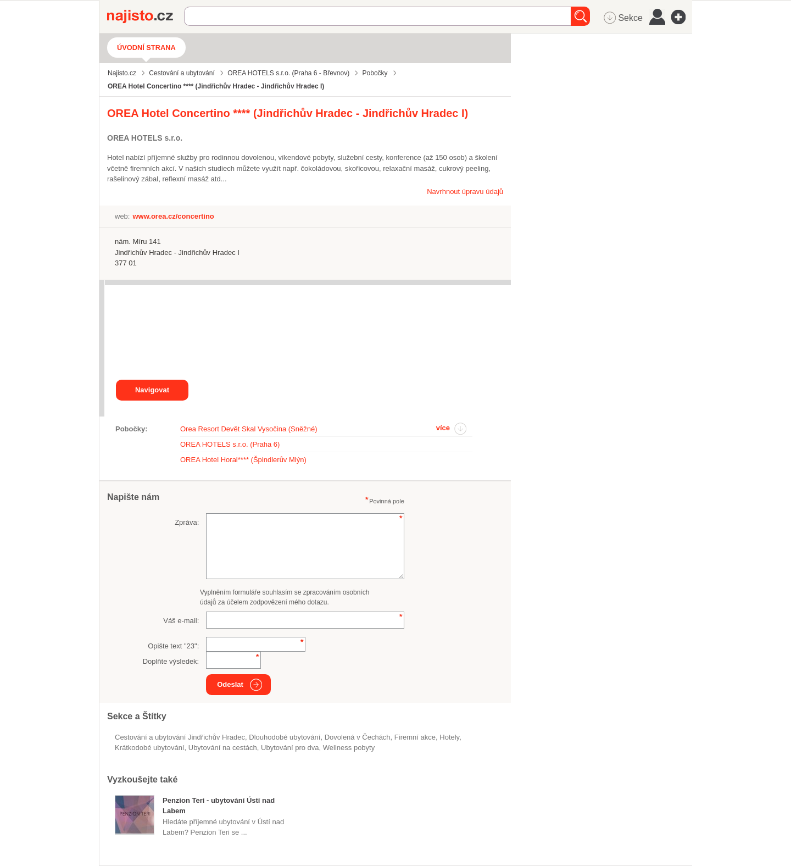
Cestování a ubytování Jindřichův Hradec (180, 737)
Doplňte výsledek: (171, 661)
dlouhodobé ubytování (284, 737)
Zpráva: (187, 522)
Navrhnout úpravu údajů (465, 191)
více (443, 428)
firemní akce (415, 737)
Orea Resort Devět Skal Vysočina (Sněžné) (248, 429)
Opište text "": (173, 646)
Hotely (449, 737)
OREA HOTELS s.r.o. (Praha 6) (230, 444)
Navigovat (152, 390)
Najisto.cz (145, 16)
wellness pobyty (349, 747)
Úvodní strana (146, 47)
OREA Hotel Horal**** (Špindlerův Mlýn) (243, 460)
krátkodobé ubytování (149, 747)
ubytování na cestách (222, 747)
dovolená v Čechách (358, 737)
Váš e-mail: (181, 621)
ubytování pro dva (290, 747)
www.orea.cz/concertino (173, 216)
